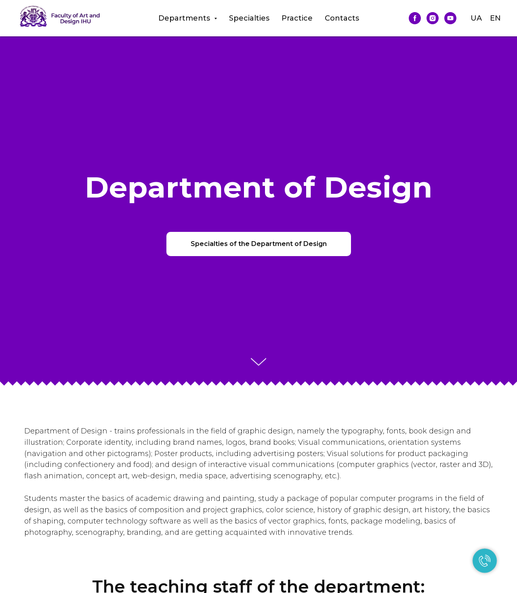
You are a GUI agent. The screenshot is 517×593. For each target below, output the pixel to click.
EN (495, 18)
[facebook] (415, 18)
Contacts (342, 18)
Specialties (249, 18)
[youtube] (450, 18)
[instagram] (433, 18)
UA (476, 18)
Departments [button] (185, 18)
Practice (297, 18)
